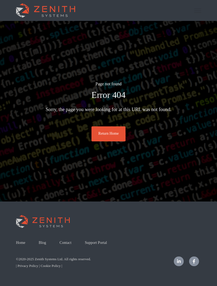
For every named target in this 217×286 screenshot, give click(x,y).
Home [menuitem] (20, 242)
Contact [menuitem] (65, 242)
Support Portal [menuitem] (96, 242)
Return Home (108, 133)
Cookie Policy (51, 266)
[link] (45, 10)
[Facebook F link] (194, 261)
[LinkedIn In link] (179, 261)
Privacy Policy (27, 266)
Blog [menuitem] (42, 242)
